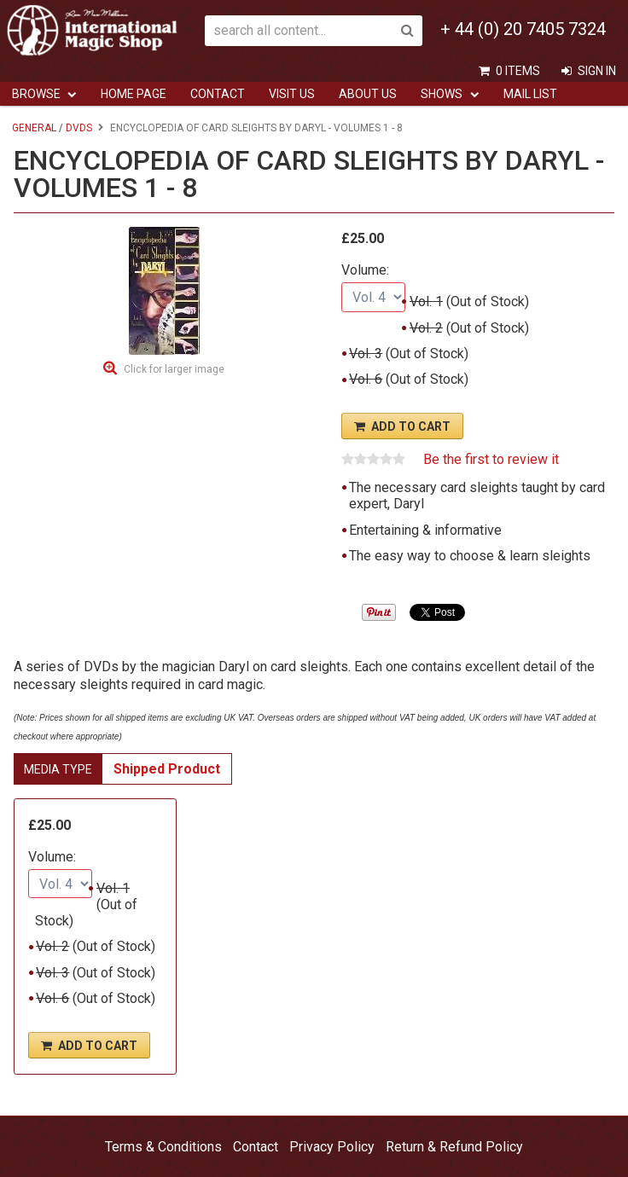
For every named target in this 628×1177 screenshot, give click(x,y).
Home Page (133, 94)
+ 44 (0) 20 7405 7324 (523, 29)
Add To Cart (411, 426)
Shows (441, 94)
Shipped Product (166, 769)
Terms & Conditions (163, 1147)
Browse (36, 94)
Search (407, 30)
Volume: (365, 270)
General (34, 128)
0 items (518, 71)
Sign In (597, 71)
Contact (217, 94)
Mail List (530, 94)
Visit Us (292, 94)
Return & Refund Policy (454, 1147)
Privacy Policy (332, 1147)
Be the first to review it (491, 460)
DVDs (79, 128)
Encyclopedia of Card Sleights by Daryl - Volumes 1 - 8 (256, 128)
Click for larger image (174, 369)
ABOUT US (368, 94)
